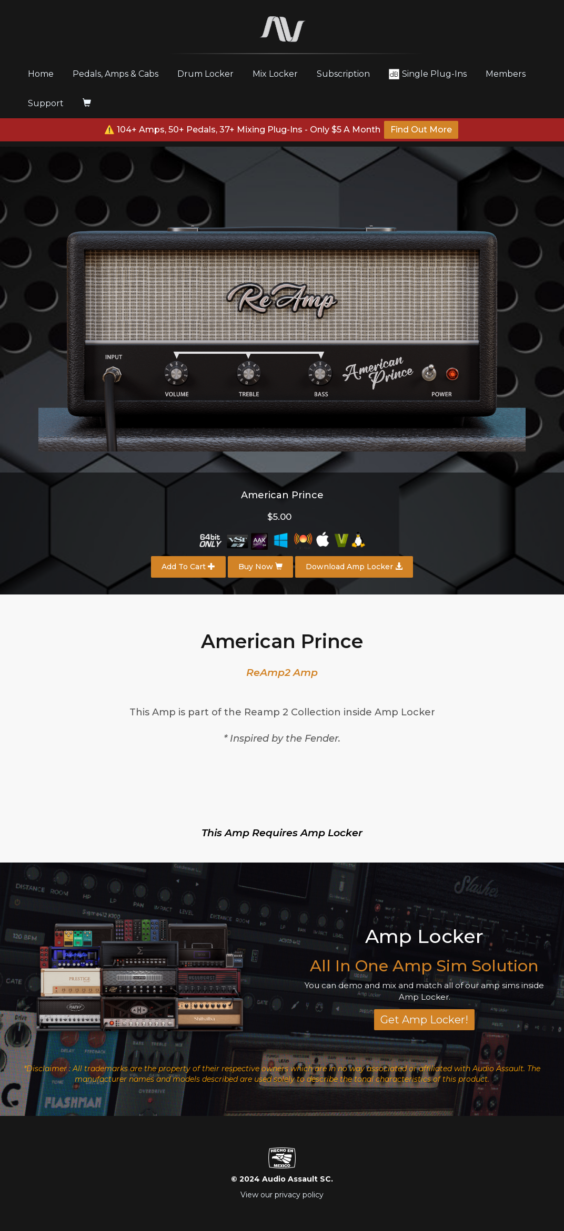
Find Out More (421, 130)
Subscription (343, 74)
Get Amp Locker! (424, 1019)
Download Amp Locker (354, 566)
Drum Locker (205, 74)
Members (506, 74)
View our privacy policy (282, 1194)
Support (46, 103)
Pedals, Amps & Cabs (115, 74)
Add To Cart (188, 566)
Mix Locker (275, 74)
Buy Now (260, 566)
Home (45, 73)
